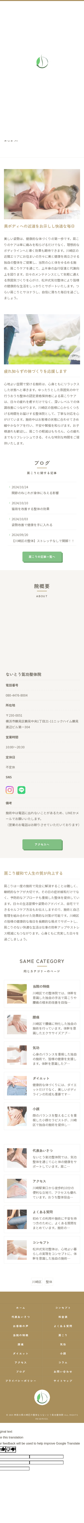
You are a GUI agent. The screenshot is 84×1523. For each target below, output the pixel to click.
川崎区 (37, 1288)
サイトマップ (63, 1381)
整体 (49, 1288)
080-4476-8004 (17, 701)
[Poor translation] (11, 1449)
